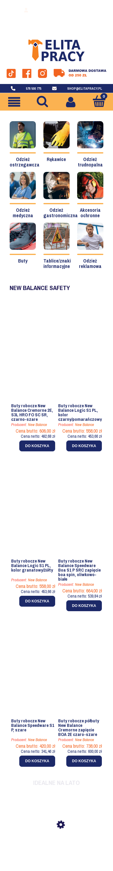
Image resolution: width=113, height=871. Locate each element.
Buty (22, 260)
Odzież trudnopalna (90, 162)
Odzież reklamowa (90, 263)
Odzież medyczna (23, 213)
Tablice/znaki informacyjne (57, 263)
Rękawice (56, 159)
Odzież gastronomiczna (60, 213)
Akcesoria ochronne (90, 213)
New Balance (37, 424)
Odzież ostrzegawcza (24, 162)
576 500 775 (33, 88)
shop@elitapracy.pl (84, 88)
